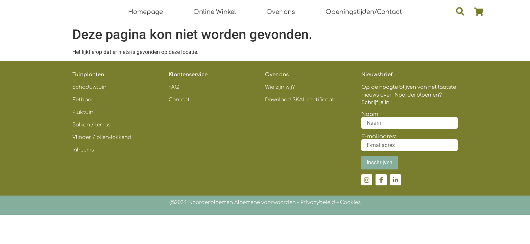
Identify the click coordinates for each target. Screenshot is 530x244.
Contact (179, 100)
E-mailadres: (378, 136)
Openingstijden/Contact (364, 11)
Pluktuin (82, 112)
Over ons (280, 11)
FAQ (174, 87)
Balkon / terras (91, 125)
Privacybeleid (317, 202)
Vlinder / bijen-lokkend (101, 137)
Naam (369, 114)
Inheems (83, 150)
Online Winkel (214, 11)
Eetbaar (83, 100)
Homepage (145, 11)
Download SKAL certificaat (300, 100)
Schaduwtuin (89, 87)
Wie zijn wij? (280, 87)
